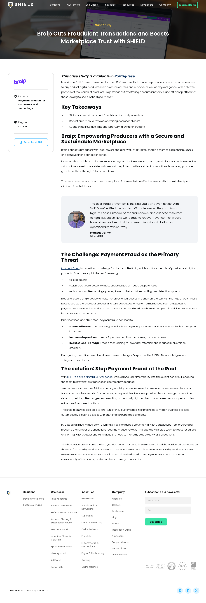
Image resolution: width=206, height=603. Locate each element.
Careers (116, 505)
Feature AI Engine (32, 505)
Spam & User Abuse (61, 546)
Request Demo (188, 5)
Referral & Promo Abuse (64, 512)
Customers (118, 511)
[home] (20, 5)
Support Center (120, 542)
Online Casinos (90, 566)
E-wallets (86, 536)
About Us (117, 498)
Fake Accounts (59, 498)
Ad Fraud (56, 560)
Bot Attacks (57, 567)
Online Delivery (90, 529)
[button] (55, 5)
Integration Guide (121, 529)
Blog (114, 517)
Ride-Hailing (88, 498)
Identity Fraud (58, 553)
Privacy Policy (119, 554)
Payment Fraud (59, 529)
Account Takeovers (61, 505)
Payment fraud (70, 268)
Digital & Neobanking (93, 553)
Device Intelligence (33, 498)
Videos (115, 523)
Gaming (86, 560)
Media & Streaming (92, 522)
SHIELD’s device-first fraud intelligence (89, 377)
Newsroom (118, 536)
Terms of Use (119, 548)
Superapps (87, 515)
